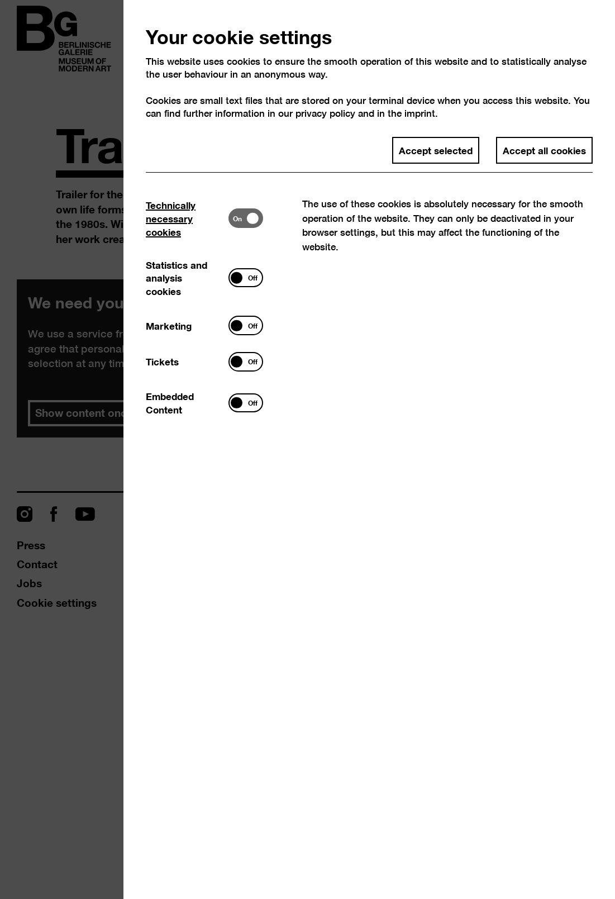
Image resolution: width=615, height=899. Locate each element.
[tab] (187, 218)
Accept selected (436, 150)
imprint (419, 113)
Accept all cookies (544, 150)
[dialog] (307, 449)
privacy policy (325, 113)
